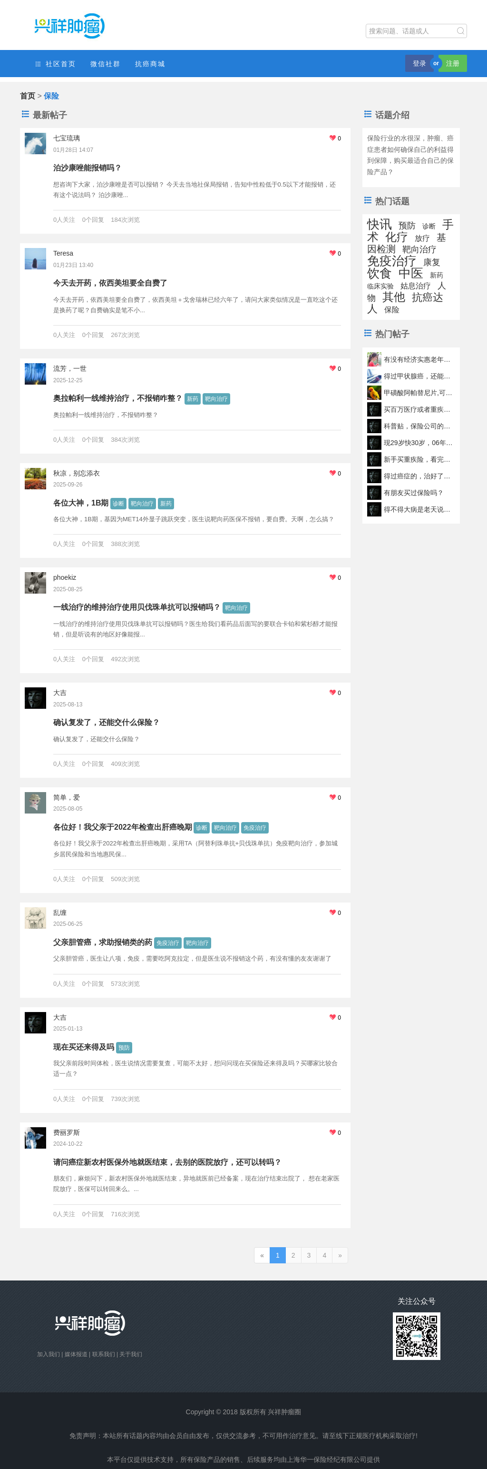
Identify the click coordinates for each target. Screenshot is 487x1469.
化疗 (396, 236)
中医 (411, 273)
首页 (27, 96)
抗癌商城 (150, 64)
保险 (391, 310)
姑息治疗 (415, 286)
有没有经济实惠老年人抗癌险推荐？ (419, 359)
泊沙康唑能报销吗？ (87, 168)
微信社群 (105, 64)
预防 (124, 1047)
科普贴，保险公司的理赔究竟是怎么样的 (419, 426)
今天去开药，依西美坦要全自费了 (110, 283)
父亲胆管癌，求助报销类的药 (102, 942)
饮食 (379, 273)
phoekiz (64, 577)
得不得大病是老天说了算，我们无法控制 (419, 509)
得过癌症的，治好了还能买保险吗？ (419, 476)
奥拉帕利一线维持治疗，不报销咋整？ (118, 398)
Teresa (63, 253)
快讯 (379, 224)
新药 (192, 399)
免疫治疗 (255, 827)
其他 (393, 296)
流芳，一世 (70, 368)
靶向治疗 (216, 399)
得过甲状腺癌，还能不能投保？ (419, 376)
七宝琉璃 (66, 138)
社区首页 (55, 64)
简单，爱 (66, 797)
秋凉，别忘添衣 (76, 473)
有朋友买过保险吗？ (414, 492)
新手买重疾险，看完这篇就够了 (419, 459)
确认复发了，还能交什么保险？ (106, 722)
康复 (431, 262)
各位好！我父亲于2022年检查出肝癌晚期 (122, 827)
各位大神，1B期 (80, 503)
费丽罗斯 (66, 1132)
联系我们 (103, 1354)
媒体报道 (76, 1354)
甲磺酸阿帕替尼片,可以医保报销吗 (419, 393)
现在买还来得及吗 (83, 1047)
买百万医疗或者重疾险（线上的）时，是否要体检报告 (419, 409)
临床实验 (380, 286)
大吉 (60, 692)
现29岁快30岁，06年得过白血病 (419, 443)
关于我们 (130, 1354)
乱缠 (60, 912)
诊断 (118, 503)
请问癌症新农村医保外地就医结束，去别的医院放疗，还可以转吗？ (167, 1162)
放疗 (422, 238)
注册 (452, 63)
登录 (419, 63)
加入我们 (48, 1354)
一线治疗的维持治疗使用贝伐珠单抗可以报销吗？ (137, 607)
